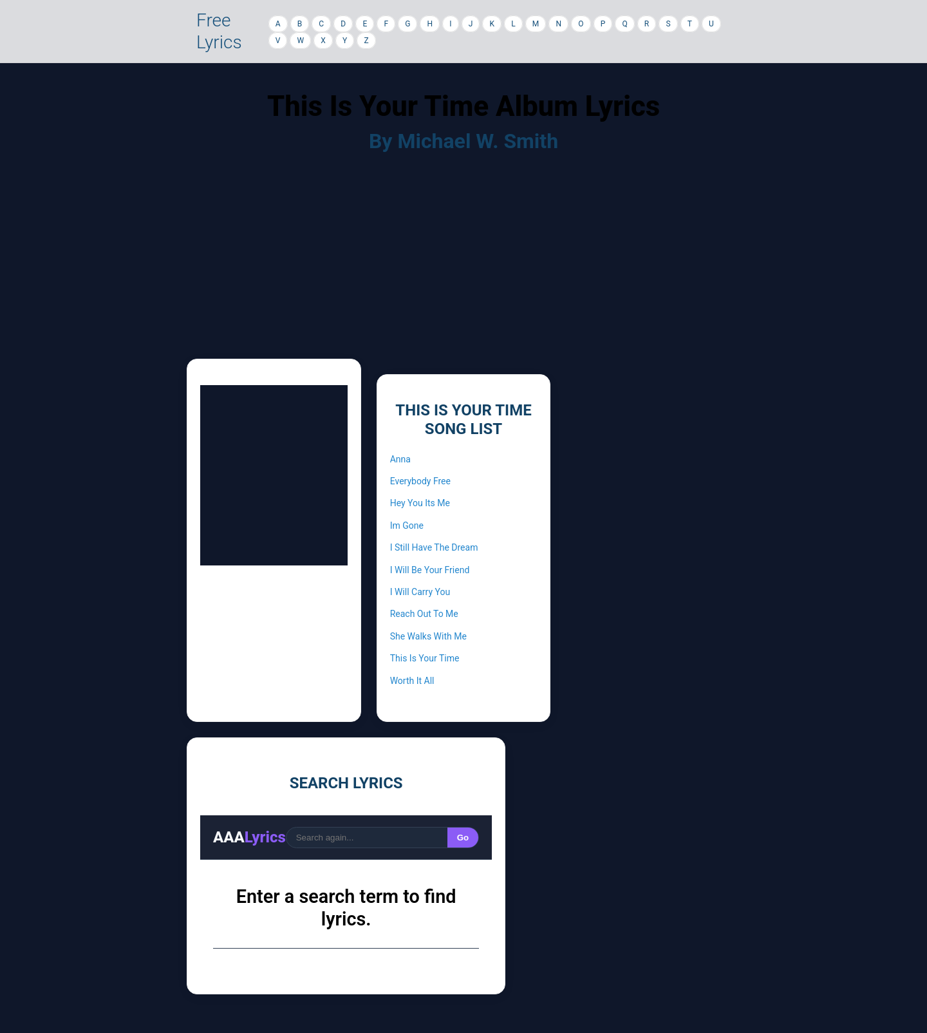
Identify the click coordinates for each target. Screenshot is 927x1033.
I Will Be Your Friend (430, 570)
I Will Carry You (420, 592)
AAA (249, 837)
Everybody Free (420, 481)
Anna (400, 459)
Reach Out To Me (424, 614)
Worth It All (412, 681)
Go (463, 837)
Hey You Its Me (420, 503)
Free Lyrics (219, 31)
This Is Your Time (425, 658)
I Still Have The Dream (434, 547)
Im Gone (407, 525)
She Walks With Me (428, 636)
